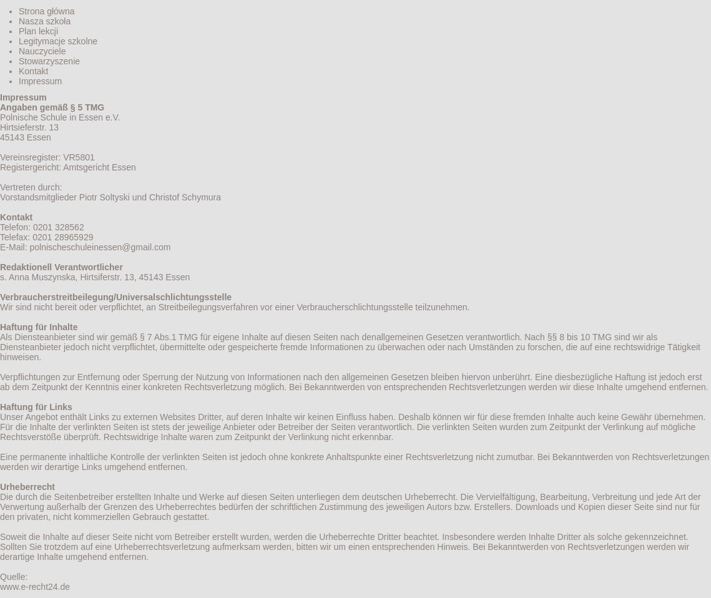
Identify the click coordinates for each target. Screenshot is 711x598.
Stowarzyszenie (49, 61)
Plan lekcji (38, 31)
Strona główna (47, 11)
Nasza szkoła (45, 21)
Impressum (40, 81)
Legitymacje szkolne (58, 41)
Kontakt (33, 71)
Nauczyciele (42, 51)
